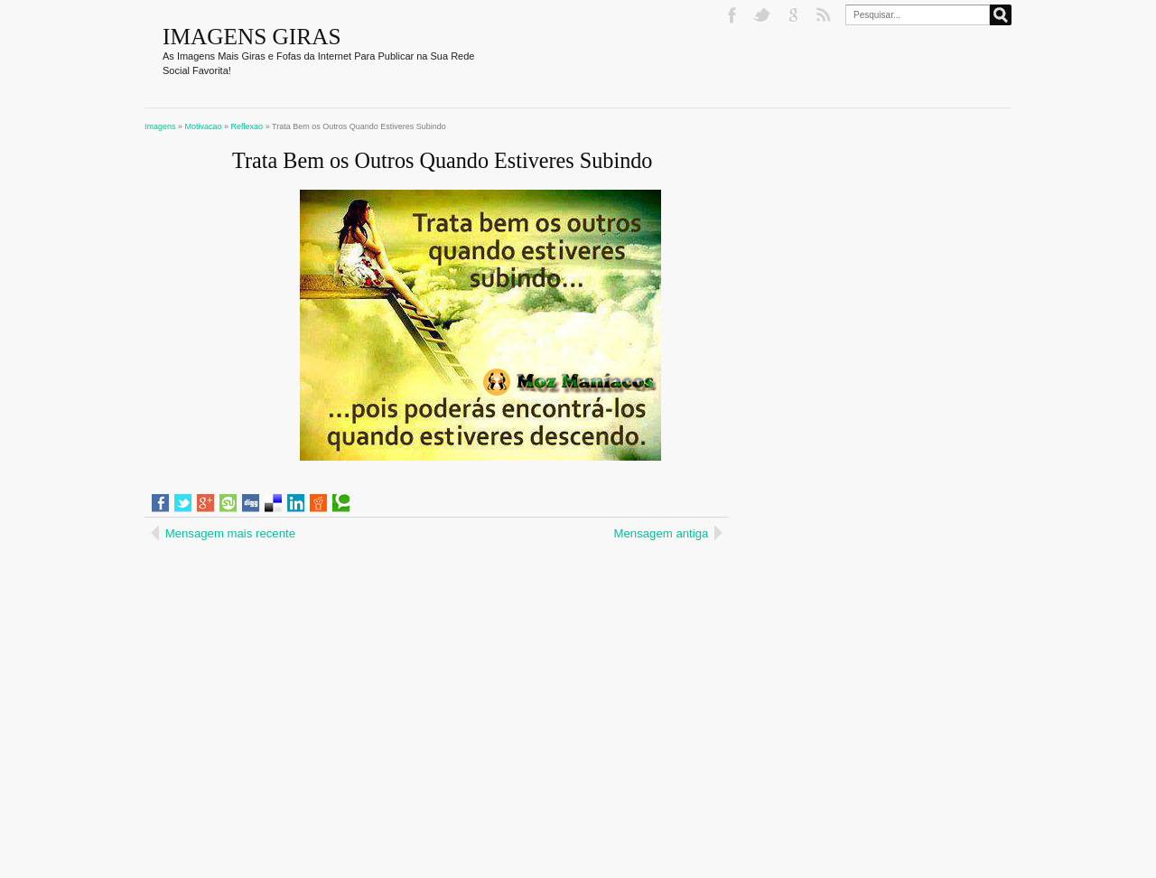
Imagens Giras (251, 36)
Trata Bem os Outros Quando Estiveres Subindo (442, 160)
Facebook (733, 15)
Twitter (764, 15)
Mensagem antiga (661, 533)
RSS (825, 15)
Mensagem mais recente (230, 533)
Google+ (795, 15)
